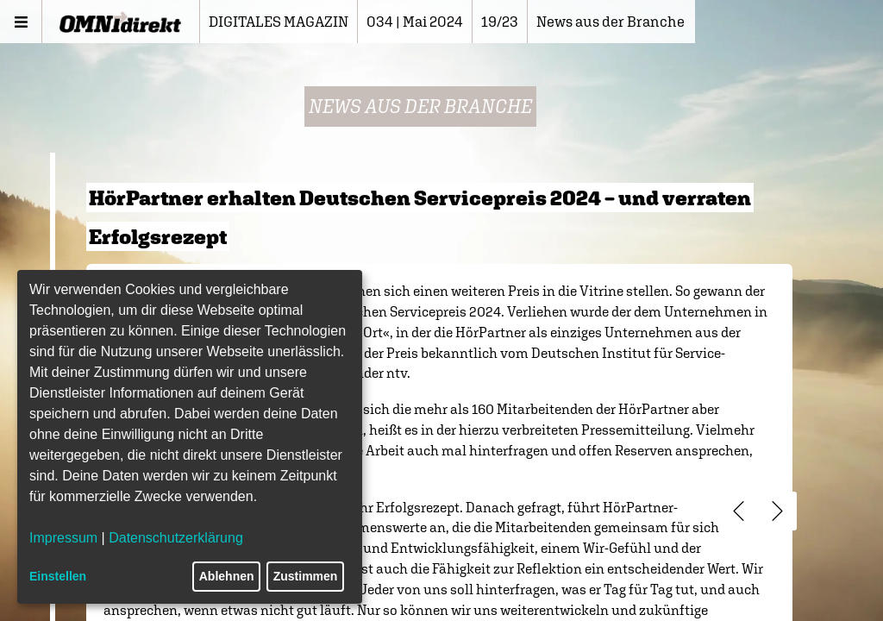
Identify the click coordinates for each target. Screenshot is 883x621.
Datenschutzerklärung (176, 537)
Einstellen (57, 576)
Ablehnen (226, 576)
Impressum (63, 537)
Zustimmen (305, 576)
